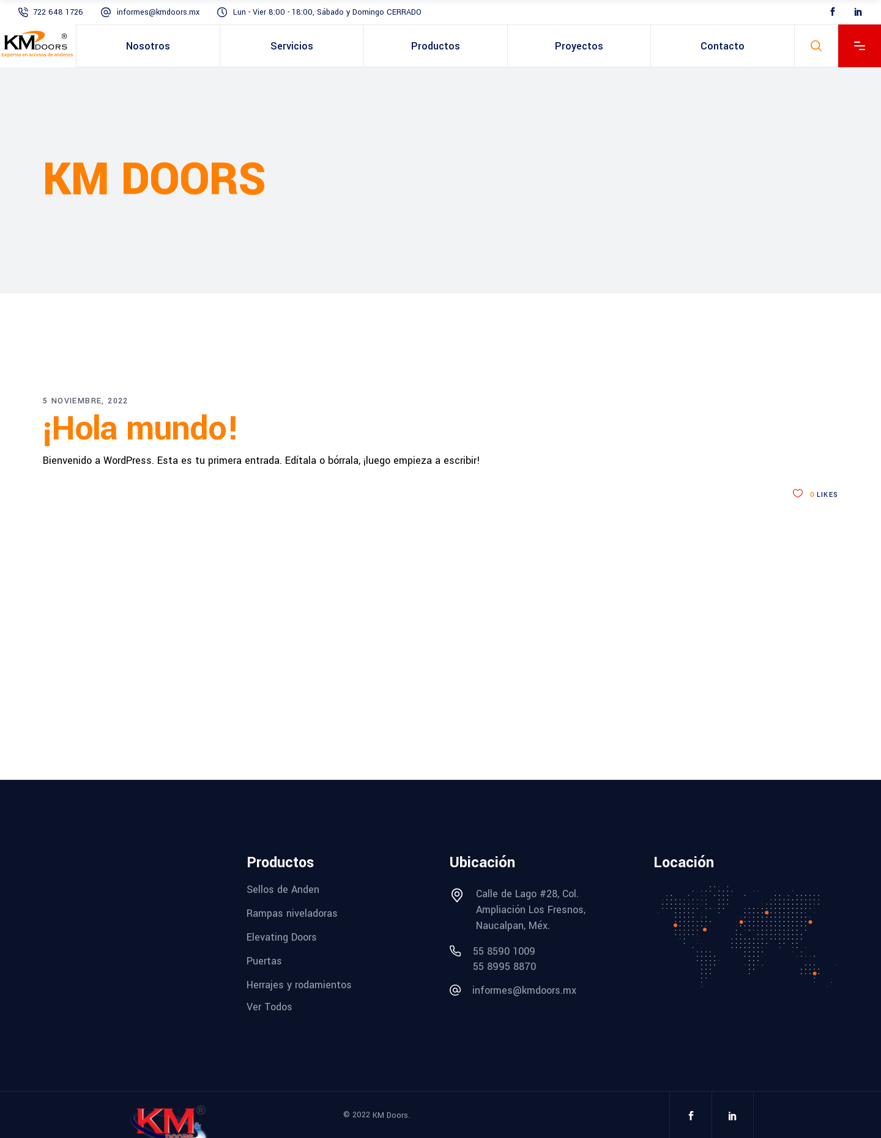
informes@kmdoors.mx (158, 12)
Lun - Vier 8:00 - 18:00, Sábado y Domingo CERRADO (327, 12)
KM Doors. (391, 1115)
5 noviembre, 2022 (85, 400)
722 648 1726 (58, 12)
